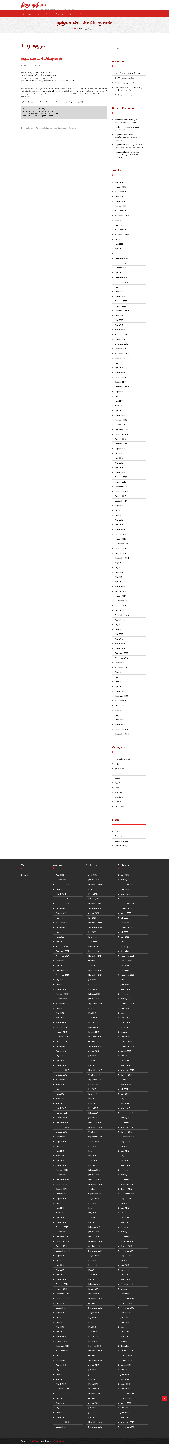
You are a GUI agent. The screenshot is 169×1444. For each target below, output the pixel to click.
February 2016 (121, 477)
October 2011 (120, 705)
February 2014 (121, 591)
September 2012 (122, 667)
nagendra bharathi (123, 120)
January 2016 (120, 482)
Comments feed (121, 841)
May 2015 (119, 520)
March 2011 (120, 724)
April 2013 (119, 639)
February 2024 (121, 206)
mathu (117, 127)
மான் (74, 128)
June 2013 (119, 629)
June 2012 (119, 682)
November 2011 (121, 701)
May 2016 (119, 463)
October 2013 (120, 610)
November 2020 (121, 282)
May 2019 (119, 320)
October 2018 (120, 349)
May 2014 (119, 577)
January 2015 (120, 539)
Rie (37, 65)
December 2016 (121, 430)
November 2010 (121, 729)
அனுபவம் (119, 764)
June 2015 (119, 515)
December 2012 (121, 653)
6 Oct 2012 (26, 65)
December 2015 (121, 487)
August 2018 (120, 358)
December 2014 (121, 544)
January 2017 (120, 425)
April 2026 (119, 182)
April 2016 (119, 468)
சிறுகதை (60, 14)
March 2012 (120, 691)
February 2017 (121, 420)
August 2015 (120, 506)
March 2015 (120, 529)
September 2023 (122, 216)
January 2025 (120, 187)
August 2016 (120, 449)
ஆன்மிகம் (43, 128)
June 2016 (119, 458)
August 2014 (120, 563)
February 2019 (121, 334)
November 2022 (121, 230)
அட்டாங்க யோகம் (44, 14)
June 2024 (119, 196)
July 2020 (118, 287)
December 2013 (121, 601)
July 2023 (118, 225)
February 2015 (121, 534)
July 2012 (118, 677)
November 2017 (121, 377)
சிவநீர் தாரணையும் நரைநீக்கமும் (128, 95)
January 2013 (120, 648)
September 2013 (122, 615)
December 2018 (121, 344)
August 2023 (120, 220)
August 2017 (120, 392)
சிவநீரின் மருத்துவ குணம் (125, 83)
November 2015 (121, 491)
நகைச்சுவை (119, 797)
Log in (117, 831)
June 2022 (119, 244)
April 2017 (119, 411)
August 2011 (120, 710)
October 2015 (120, 496)
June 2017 (119, 401)
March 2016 (120, 472)
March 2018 (120, 372)
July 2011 (118, 715)
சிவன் (50, 128)
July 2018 (118, 363)
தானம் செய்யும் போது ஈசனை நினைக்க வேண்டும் (128, 155)
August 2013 (120, 620)
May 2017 (119, 406)
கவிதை (82, 14)
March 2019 (120, 330)
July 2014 (118, 568)
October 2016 (120, 439)
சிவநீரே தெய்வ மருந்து (124, 78)
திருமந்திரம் (33, 4)
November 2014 (121, 548)
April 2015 (119, 525)
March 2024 (120, 201)
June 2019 (119, 315)
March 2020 (120, 296)
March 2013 (120, 644)
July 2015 (118, 510)
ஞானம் (56, 128)
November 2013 (121, 606)
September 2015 (122, 501)
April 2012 (119, 686)
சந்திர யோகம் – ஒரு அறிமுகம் (127, 73)
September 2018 (122, 353)
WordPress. (34, 1441)
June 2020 (119, 292)
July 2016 (118, 453)
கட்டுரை (71, 14)
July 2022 (118, 239)
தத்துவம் (63, 128)
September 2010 (122, 734)
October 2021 (120, 268)
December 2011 (121, 696)
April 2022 (119, 249)
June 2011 (119, 720)
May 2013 (119, 634)
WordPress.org (121, 846)
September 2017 (122, 387)
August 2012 (120, 672)
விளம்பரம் (119, 806)
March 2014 (120, 587)
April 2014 (119, 582)
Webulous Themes (60, 1441)
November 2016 (121, 434)
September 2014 (122, 558)
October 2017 (120, 382)
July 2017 (118, 396)
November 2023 (121, 211)
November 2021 (121, 263)
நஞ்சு (69, 128)
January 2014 (120, 596)
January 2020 (120, 306)
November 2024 (121, 192)
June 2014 (119, 572)
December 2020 (121, 277)
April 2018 (119, 368)
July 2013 (118, 625)
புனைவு (118, 802)
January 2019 (120, 339)
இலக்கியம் (93, 14)
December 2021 (121, 258)
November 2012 (121, 658)
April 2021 (119, 273)
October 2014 (120, 553)
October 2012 (120, 663)
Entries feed (120, 836)
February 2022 (121, 254)
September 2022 (122, 235)
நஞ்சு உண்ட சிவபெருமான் (41, 59)
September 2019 (122, 311)
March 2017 (120, 415)
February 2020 (121, 301)
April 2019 (119, 325)
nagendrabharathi (122, 145)
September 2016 (122, 444)
